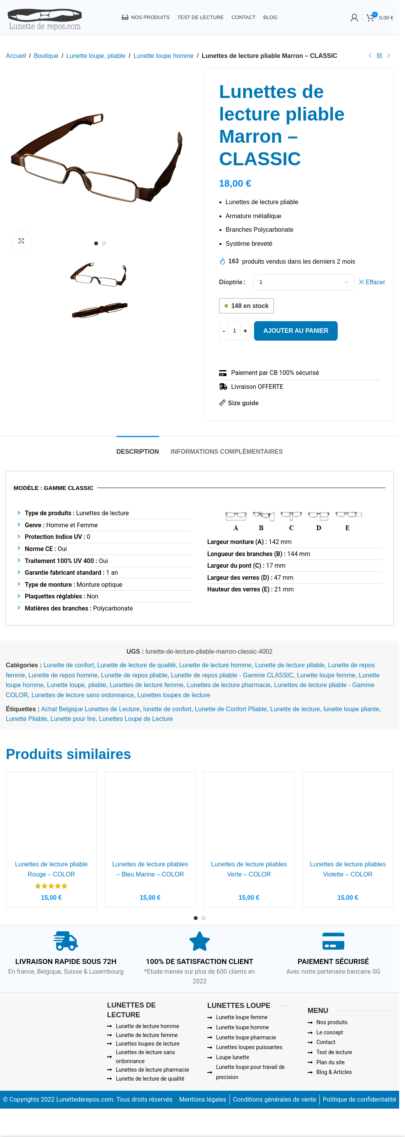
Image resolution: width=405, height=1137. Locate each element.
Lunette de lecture (295, 709)
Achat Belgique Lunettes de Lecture (90, 709)
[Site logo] (44, 17)
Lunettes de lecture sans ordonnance (83, 695)
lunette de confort (167, 709)
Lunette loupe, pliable (96, 55)
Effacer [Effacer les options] (375, 282)
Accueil (16, 55)
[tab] (137, 448)
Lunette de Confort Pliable (231, 709)
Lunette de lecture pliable (289, 665)
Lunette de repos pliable (134, 675)
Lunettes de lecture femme (146, 685)
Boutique (46, 55)
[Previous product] (370, 56)
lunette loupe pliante (351, 709)
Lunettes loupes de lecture (173, 695)
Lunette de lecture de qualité (136, 665)
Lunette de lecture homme (215, 665)
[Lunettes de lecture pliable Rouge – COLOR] (51, 817)
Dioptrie (230, 282)
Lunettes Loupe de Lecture (136, 718)
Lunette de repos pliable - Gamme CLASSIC (232, 675)
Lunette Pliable (26, 718)
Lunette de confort (69, 665)
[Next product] (388, 56)
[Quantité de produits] (234, 330)
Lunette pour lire (73, 718)
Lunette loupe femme (326, 675)
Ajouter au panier (295, 330)
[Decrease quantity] (224, 330)
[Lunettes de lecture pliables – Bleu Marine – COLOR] (150, 817)
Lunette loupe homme (163, 55)
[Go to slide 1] (96, 246)
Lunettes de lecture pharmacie (228, 685)
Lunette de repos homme (63, 675)
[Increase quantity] (245, 330)
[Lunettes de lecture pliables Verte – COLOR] (249, 817)
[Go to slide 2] (104, 246)
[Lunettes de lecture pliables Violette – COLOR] (348, 817)
